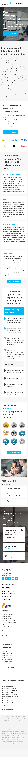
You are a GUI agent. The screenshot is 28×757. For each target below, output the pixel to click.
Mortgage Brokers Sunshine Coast (10, 707)
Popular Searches (6, 599)
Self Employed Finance (7, 624)
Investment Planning (7, 659)
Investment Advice (6, 640)
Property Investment (7, 618)
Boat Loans (4, 673)
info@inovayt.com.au (7, 575)
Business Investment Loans (8, 653)
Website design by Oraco (8, 596)
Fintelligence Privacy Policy (8, 593)
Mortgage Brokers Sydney (8, 709)
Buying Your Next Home (7, 616)
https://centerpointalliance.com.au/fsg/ (13, 733)
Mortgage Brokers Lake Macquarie (10, 698)
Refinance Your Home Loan (8, 620)
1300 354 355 (18, 4)
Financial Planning (6, 636)
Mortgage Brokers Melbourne (9, 700)
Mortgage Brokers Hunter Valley (10, 696)
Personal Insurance (6, 638)
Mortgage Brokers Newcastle (9, 705)
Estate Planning (5, 642)
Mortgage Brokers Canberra (9, 688)
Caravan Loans (5, 675)
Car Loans (4, 670)
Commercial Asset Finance (8, 677)
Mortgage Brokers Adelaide (8, 684)
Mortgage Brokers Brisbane (8, 686)
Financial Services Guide (8, 584)
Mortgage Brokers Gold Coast (9, 694)
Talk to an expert (10, 33)
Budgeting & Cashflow (7, 644)
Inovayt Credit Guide (7, 587)
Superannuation (6, 633)
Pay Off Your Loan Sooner (8, 626)
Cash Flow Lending (6, 663)
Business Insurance (6, 657)
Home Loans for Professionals (9, 622)
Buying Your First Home (7, 614)
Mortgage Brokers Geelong (8, 692)
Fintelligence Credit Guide (8, 592)
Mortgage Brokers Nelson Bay (9, 703)
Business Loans (5, 651)
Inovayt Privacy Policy (7, 588)
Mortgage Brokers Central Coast (10, 690)
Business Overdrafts (7, 655)
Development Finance (7, 661)
